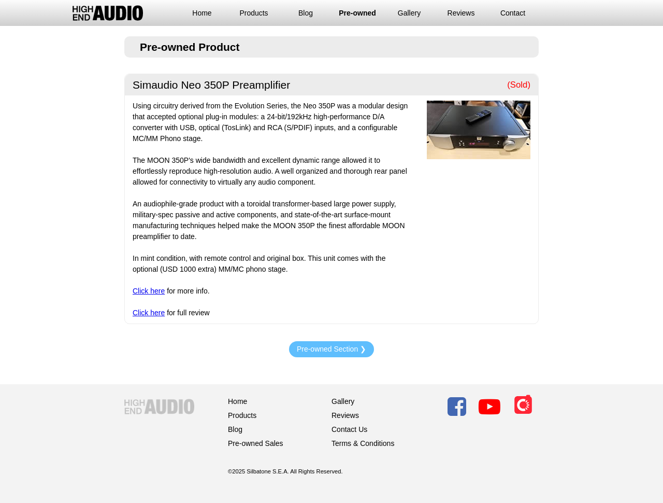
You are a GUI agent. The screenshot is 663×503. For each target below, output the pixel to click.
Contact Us (349, 429)
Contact (512, 13)
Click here (149, 291)
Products (253, 13)
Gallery (409, 13)
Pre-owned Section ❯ (331, 349)
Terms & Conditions (363, 443)
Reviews (461, 13)
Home (201, 13)
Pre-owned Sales (255, 443)
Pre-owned (357, 13)
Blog (305, 13)
